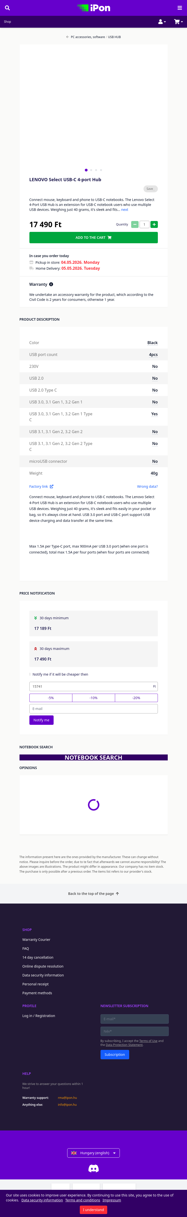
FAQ (25, 948)
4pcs (153, 354)
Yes (154, 414)
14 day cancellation (38, 957)
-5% (51, 697)
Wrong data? (147, 486)
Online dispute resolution (42, 966)
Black (152, 342)
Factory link (41, 486)
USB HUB (113, 37)
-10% (93, 697)
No (155, 366)
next (124, 209)
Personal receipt (35, 984)
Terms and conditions (82, 1200)
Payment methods (37, 993)
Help (26, 1073)
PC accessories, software (85, 37)
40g (154, 473)
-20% (136, 697)
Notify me (41, 720)
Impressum (112, 1200)
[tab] (86, 170)
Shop (7, 22)
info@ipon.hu (67, 1105)
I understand (93, 1209)
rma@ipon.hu (67, 1098)
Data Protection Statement (124, 1045)
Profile (29, 1005)
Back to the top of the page (93, 893)
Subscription (115, 1054)
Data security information (43, 975)
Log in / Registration (38, 1015)
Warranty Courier (36, 939)
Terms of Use (148, 1041)
